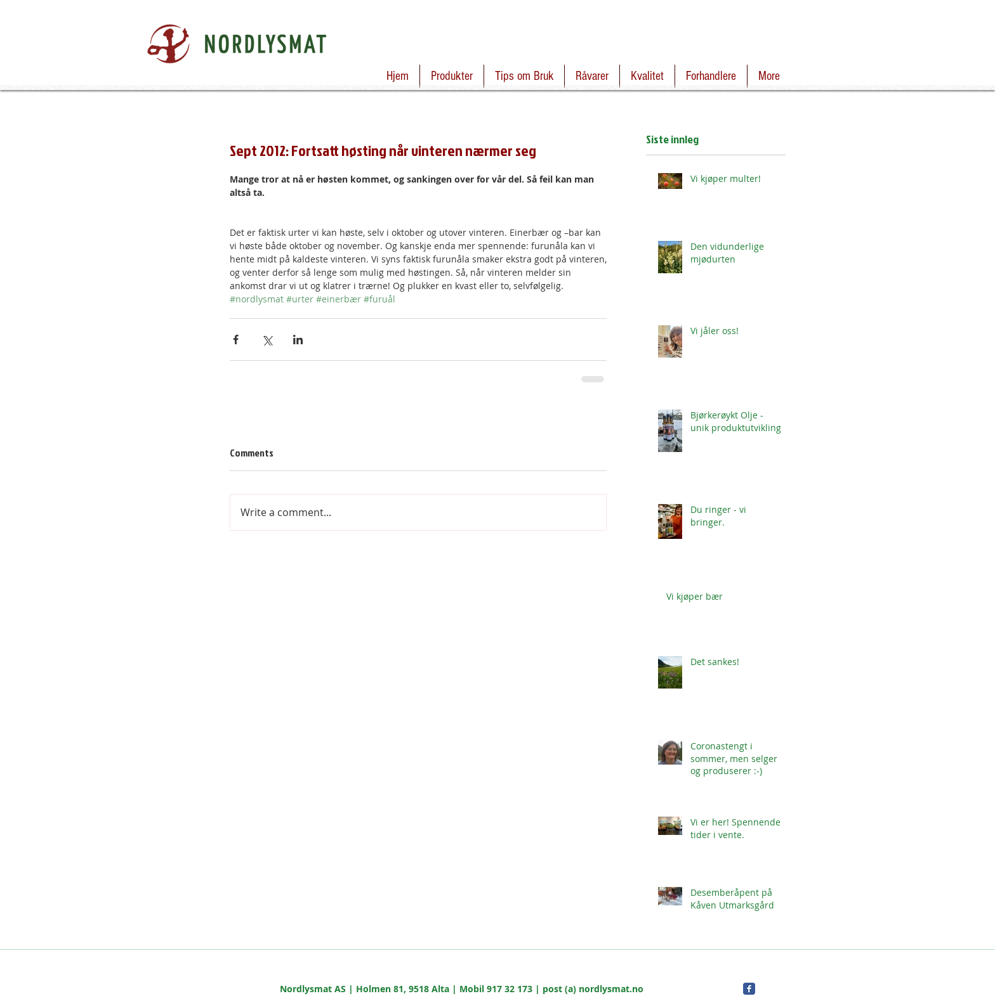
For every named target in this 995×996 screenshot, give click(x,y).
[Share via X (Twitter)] (267, 339)
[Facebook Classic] (749, 989)
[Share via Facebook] (236, 339)
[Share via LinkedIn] (298, 339)
